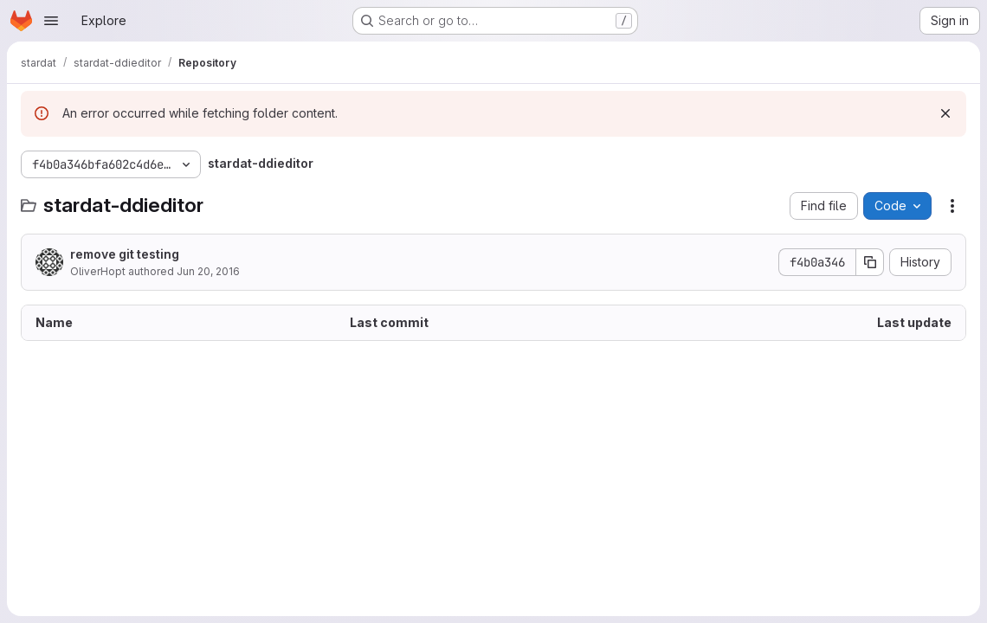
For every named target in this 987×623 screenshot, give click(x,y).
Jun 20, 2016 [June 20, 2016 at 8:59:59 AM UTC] (208, 271)
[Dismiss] (945, 113)
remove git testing (124, 254)
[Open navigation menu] (51, 21)
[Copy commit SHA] (870, 262)
